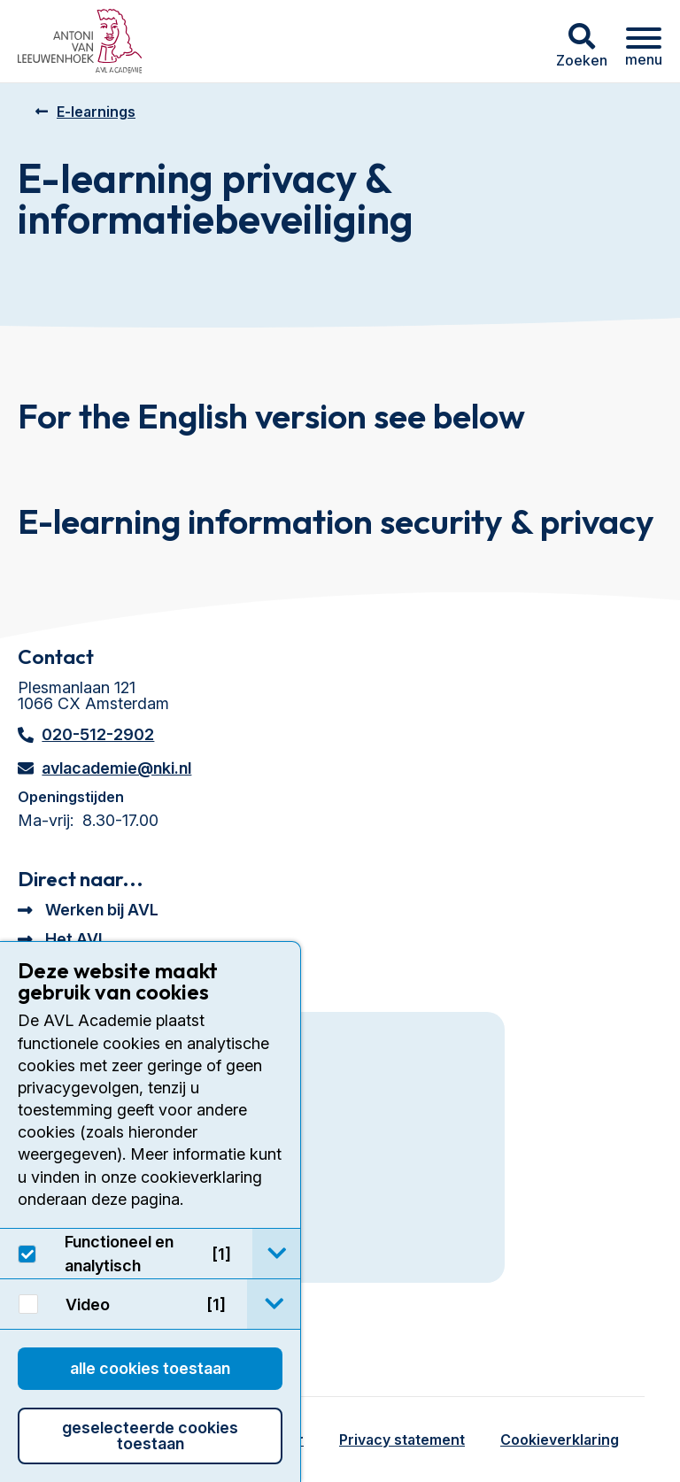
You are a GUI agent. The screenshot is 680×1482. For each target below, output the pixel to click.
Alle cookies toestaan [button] (150, 1368)
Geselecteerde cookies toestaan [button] (150, 1435)
